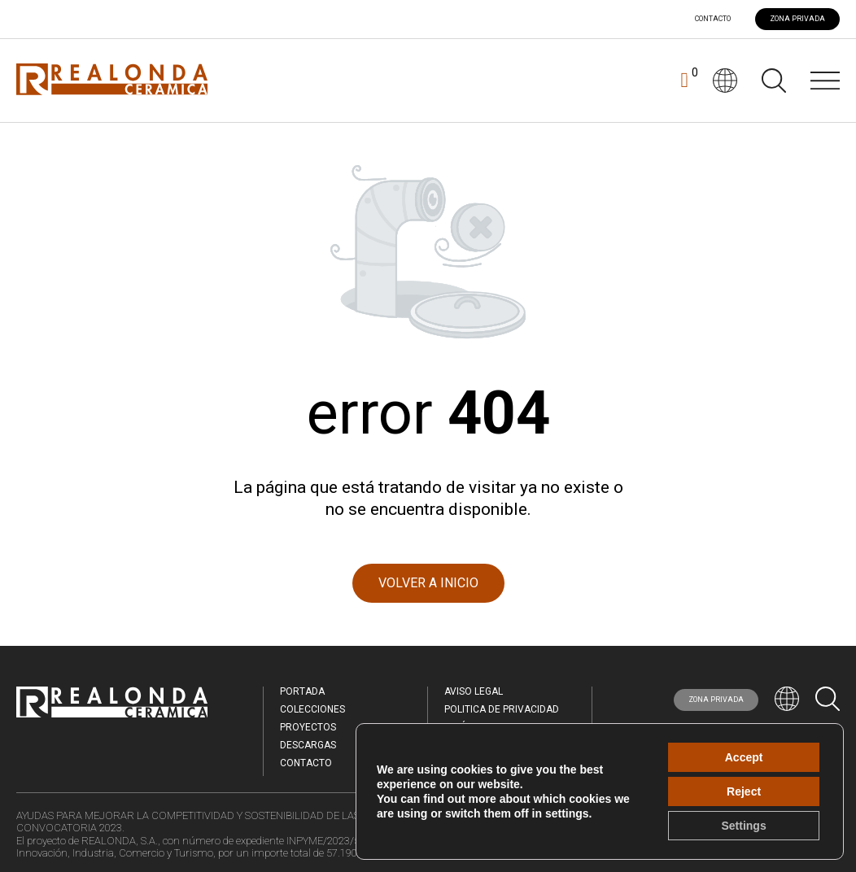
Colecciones (312, 709)
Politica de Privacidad (501, 709)
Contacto (713, 19)
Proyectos (308, 727)
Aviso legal (473, 691)
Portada (302, 691)
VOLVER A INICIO (428, 583)
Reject (744, 791)
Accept (744, 757)
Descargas (308, 745)
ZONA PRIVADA (797, 19)
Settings (743, 825)
